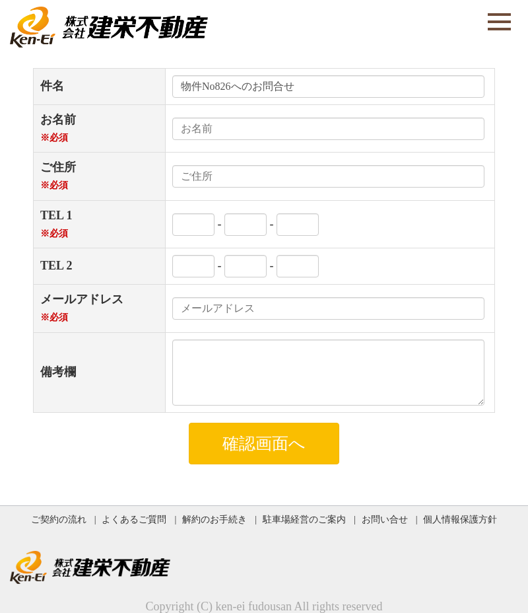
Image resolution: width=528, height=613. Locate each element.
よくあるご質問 (134, 519)
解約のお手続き (214, 519)
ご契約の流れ (58, 519)
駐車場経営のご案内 (304, 519)
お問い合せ (385, 519)
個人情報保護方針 (460, 519)
